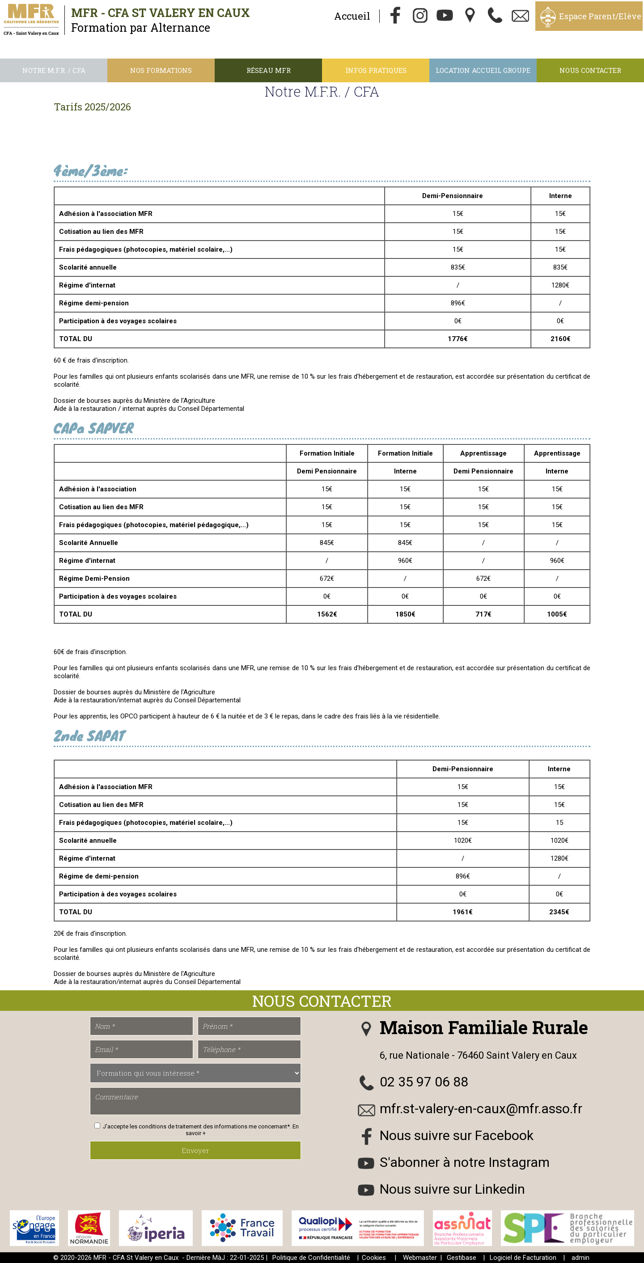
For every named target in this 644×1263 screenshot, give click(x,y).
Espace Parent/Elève (600, 16)
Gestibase (461, 1258)
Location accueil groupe (483, 70)
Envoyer (195, 1150)
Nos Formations (161, 70)
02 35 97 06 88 (424, 1082)
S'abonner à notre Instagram (465, 1162)
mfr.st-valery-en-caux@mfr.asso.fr (481, 1108)
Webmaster (420, 1258)
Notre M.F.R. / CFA (53, 70)
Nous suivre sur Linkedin (452, 1189)
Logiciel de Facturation (523, 1258)
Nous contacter (590, 70)
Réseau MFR (268, 70)
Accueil (352, 15)
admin (580, 1258)
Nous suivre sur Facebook (457, 1135)
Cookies (374, 1258)
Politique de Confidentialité (311, 1258)
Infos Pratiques (376, 70)
